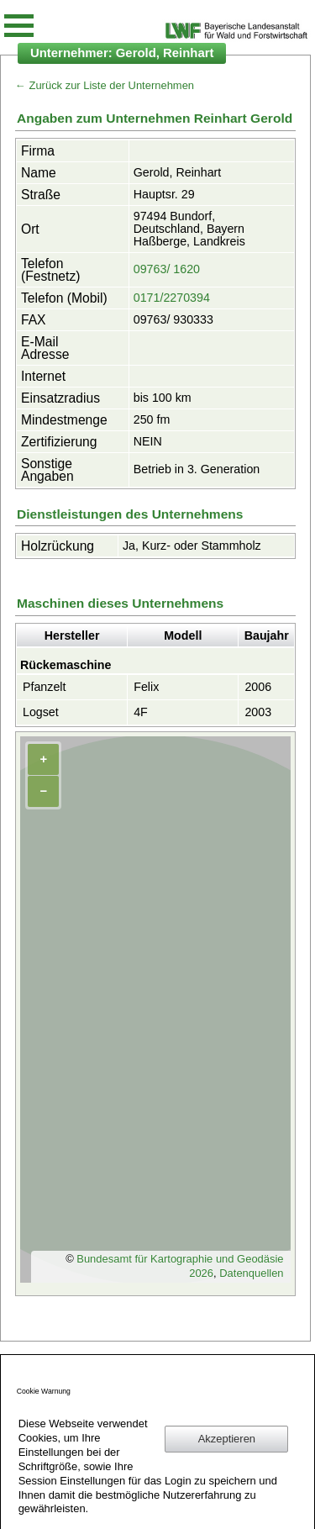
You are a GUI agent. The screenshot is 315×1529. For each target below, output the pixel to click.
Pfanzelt (44, 686)
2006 (257, 686)
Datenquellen (251, 1273)
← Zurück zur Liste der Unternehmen (104, 85)
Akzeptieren (226, 1438)
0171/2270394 (172, 297)
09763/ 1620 (167, 269)
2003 (257, 712)
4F (141, 712)
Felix (146, 686)
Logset (41, 712)
